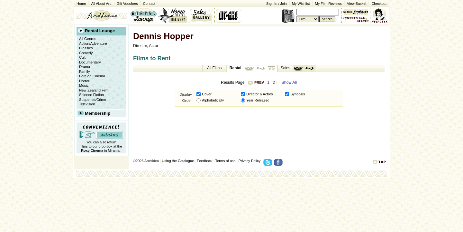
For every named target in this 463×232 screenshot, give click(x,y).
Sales (285, 68)
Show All (289, 82)
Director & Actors (259, 94)
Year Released (257, 100)
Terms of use (225, 161)
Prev (256, 82)
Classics (86, 48)
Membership (97, 113)
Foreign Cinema (92, 76)
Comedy (86, 53)
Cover (206, 94)
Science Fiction (91, 95)
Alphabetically (213, 100)
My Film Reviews (328, 3)
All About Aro (101, 3)
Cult (82, 57)
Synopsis (298, 94)
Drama (84, 67)
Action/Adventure (93, 43)
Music (84, 85)
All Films (214, 68)
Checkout (378, 3)
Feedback (204, 161)
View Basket (355, 3)
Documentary (90, 62)
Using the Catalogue (178, 161)
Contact (148, 3)
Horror (84, 81)
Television (87, 104)
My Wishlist (301, 3)
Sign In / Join (276, 3)
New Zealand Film (94, 90)
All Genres (87, 39)
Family (84, 71)
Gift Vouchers (127, 3)
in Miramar (101, 150)
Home (81, 3)
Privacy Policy (250, 161)
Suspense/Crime (92, 100)
